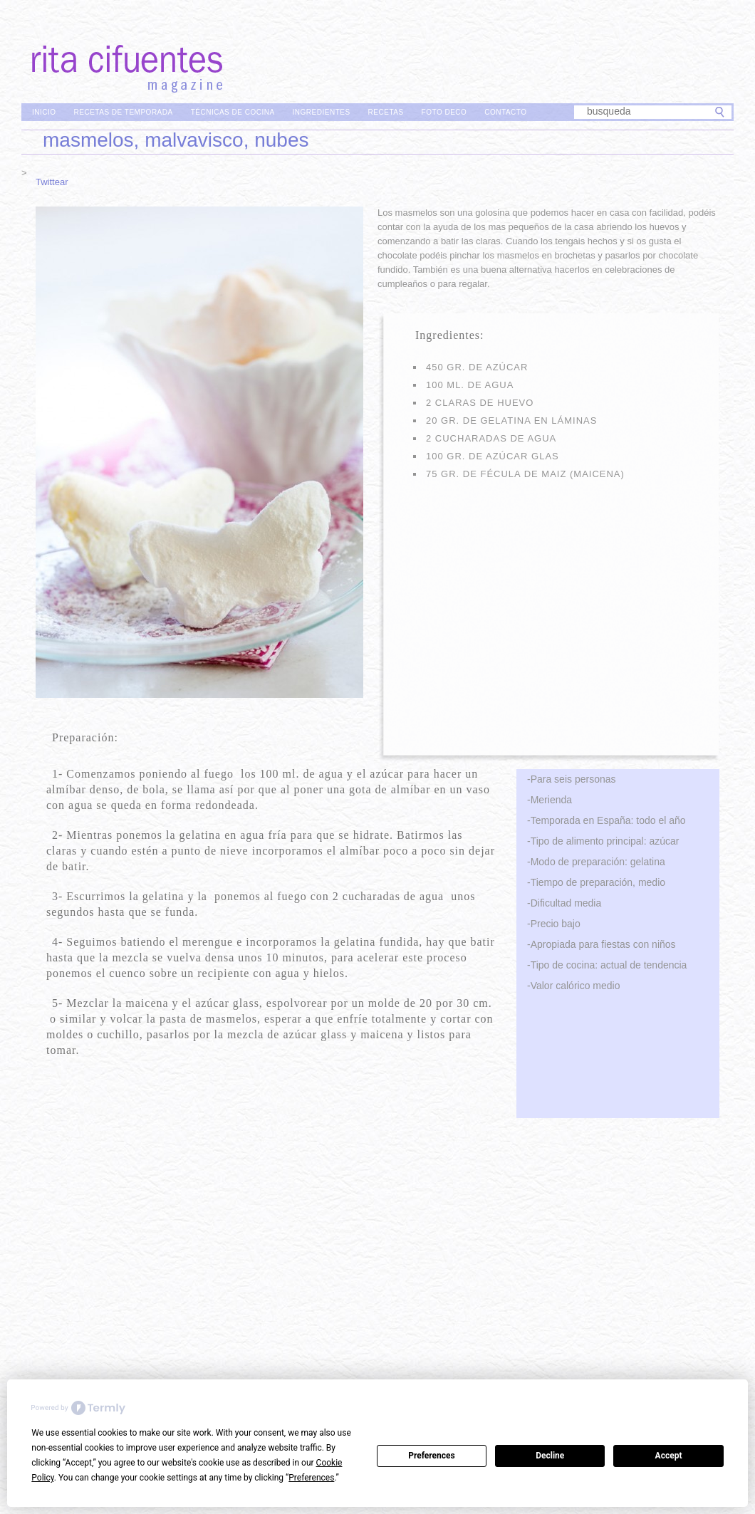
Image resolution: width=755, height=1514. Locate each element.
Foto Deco (444, 112)
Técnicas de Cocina (233, 112)
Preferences (431, 1456)
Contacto (505, 112)
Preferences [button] (311, 1478)
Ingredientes (321, 112)
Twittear (52, 182)
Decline (550, 1456)
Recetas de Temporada (123, 112)
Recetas (386, 112)
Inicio (44, 112)
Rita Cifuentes (377, 48)
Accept (668, 1456)
